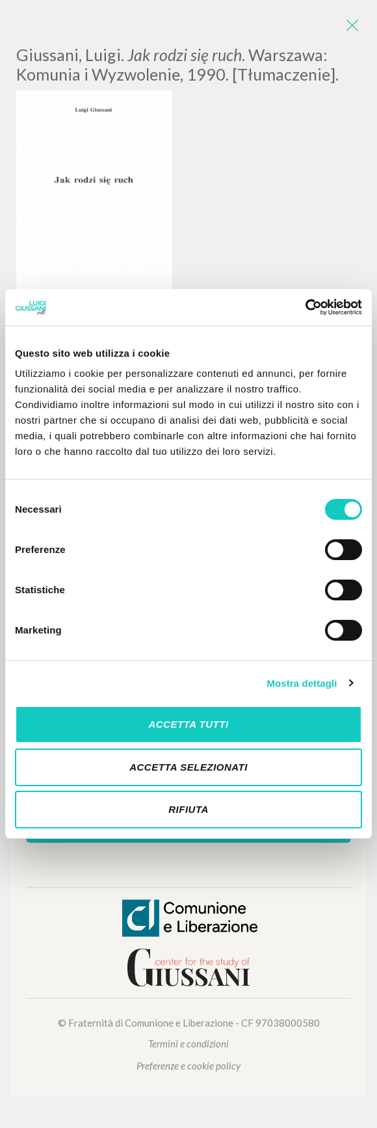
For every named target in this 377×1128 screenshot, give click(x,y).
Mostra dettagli (301, 683)
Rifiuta (188, 809)
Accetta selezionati (188, 767)
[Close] (351, 26)
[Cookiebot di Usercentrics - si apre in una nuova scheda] (305, 307)
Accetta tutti (188, 724)
